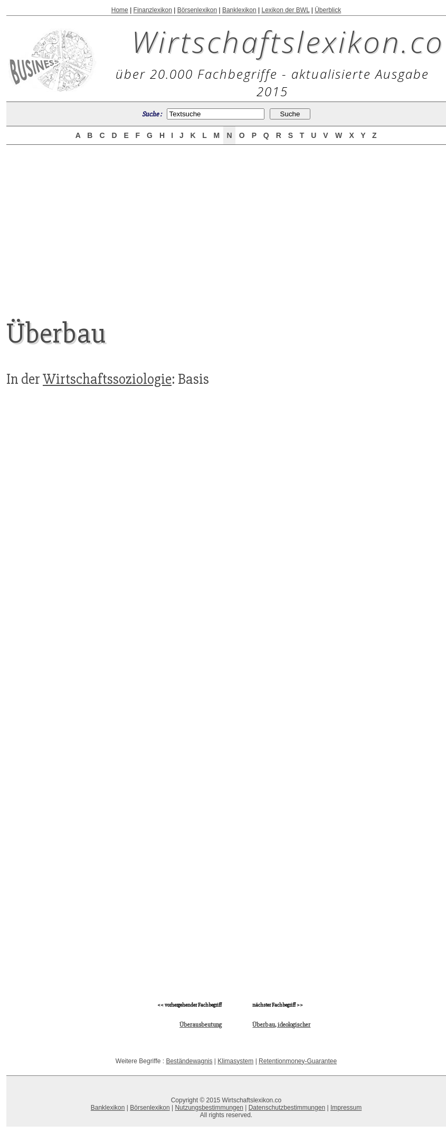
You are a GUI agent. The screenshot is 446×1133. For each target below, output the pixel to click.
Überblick (328, 10)
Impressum (346, 1107)
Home (119, 10)
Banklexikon (239, 10)
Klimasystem (235, 1061)
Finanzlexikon (153, 10)
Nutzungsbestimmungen (209, 1107)
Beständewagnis (189, 1061)
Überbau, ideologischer (281, 1025)
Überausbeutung (200, 1025)
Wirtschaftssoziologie (107, 379)
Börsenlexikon (197, 10)
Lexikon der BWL (285, 10)
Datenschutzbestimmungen (287, 1107)
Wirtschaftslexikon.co (287, 41)
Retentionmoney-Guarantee (298, 1061)
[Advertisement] (226, 223)
